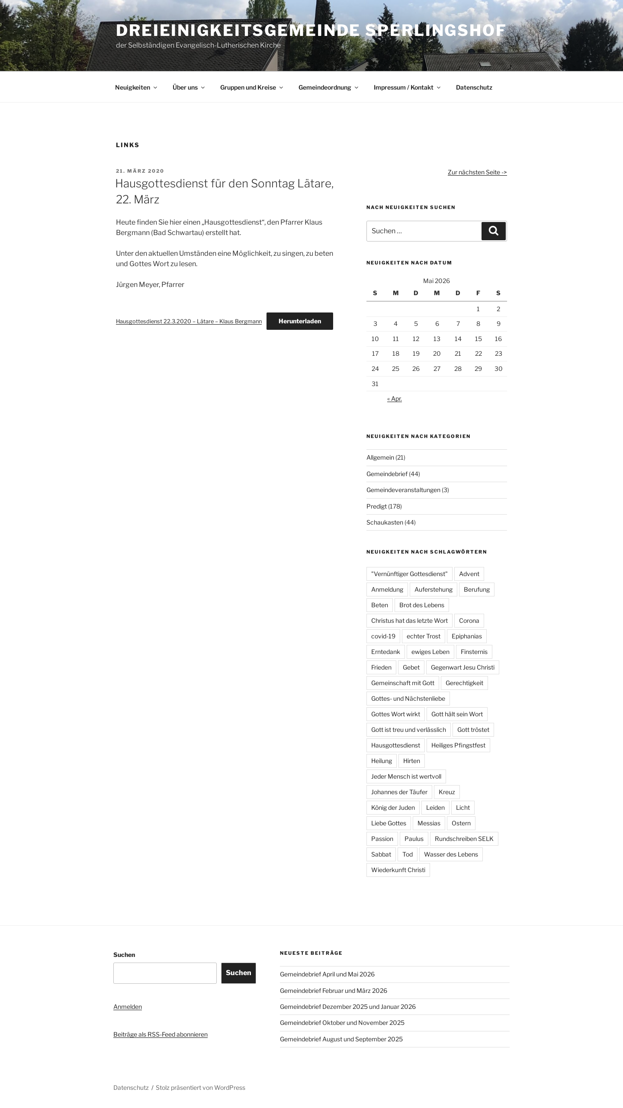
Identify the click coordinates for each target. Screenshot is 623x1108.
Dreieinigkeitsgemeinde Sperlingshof (311, 30)
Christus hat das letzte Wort (409, 620)
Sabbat (381, 854)
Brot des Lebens (421, 605)
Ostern (461, 823)
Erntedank (385, 651)
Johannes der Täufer (399, 792)
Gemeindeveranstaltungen (403, 489)
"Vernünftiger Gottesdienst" (409, 573)
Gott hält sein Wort (457, 714)
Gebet (411, 667)
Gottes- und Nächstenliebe (408, 698)
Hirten (411, 760)
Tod (407, 854)
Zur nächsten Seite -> (477, 172)
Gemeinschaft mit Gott (402, 682)
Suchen (124, 954)
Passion (382, 838)
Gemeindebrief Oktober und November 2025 (342, 1022)
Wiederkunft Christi (398, 869)
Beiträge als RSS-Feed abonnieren (160, 1034)
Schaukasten (384, 522)
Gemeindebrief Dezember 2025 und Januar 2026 (348, 1006)
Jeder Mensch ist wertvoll (406, 776)
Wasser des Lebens (451, 854)
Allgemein (380, 457)
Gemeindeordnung (329, 87)
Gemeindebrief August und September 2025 (341, 1039)
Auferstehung (433, 589)
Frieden (381, 667)
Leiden (435, 807)
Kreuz (447, 792)
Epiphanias (467, 636)
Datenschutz (474, 87)
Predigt (376, 506)
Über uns (189, 87)
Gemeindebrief (387, 473)
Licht (463, 807)
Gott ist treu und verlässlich (408, 729)
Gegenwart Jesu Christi (463, 667)
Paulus (414, 838)
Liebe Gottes (388, 823)
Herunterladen (300, 321)
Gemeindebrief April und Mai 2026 (327, 974)
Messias (428, 823)
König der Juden (393, 807)
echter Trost (423, 636)
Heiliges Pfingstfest (458, 745)
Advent (469, 573)
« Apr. (394, 398)
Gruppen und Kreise (252, 87)
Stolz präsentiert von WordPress (200, 1087)
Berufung (477, 589)
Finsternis (474, 651)
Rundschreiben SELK (464, 838)
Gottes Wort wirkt (395, 714)
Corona (469, 620)
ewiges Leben (430, 651)
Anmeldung (387, 589)
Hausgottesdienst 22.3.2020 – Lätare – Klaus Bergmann (189, 321)
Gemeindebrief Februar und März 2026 (333, 990)
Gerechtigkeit (464, 682)
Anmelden (127, 1006)
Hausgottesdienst (395, 745)
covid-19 (383, 636)
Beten (379, 605)
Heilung (381, 760)
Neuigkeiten (136, 87)
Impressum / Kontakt (408, 87)
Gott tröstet (473, 729)
